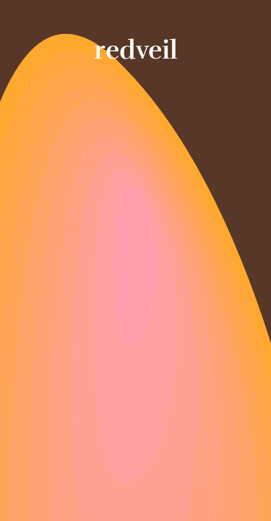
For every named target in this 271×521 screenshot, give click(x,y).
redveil (136, 50)
